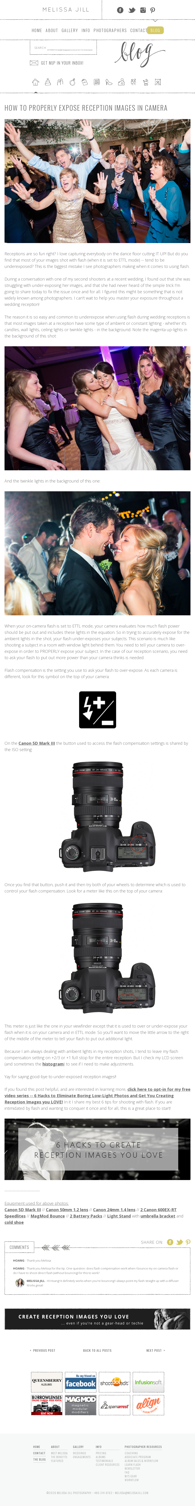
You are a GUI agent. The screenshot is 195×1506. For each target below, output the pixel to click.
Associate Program (138, 1457)
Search (40, 48)
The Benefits (59, 1457)
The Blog (39, 1459)
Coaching (131, 1453)
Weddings (79, 1453)
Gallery (70, 30)
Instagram (143, 10)
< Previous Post (42, 1350)
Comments (19, 1247)
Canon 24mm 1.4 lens (114, 1209)
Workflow (132, 1480)
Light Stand (119, 1216)
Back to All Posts (97, 1350)
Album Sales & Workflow (141, 1461)
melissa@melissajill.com (131, 1493)
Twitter (132, 10)
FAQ (127, 1472)
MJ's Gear (131, 1476)
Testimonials (104, 1461)
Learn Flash (133, 1464)
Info (86, 30)
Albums (101, 1457)
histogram (53, 1064)
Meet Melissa (59, 1453)
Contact (139, 30)
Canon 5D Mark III (37, 743)
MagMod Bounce (48, 1216)
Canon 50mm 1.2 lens (67, 1209)
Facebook (120, 10)
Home (37, 30)
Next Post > (155, 1350)
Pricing (101, 1453)
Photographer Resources (143, 1447)
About (52, 30)
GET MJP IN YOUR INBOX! (62, 63)
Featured (57, 1461)
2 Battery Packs (86, 1216)
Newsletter (132, 1468)
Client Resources (108, 1464)
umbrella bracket (158, 1216)
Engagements (82, 1457)
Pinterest (152, 10)
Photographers (110, 30)
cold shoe (14, 1222)
